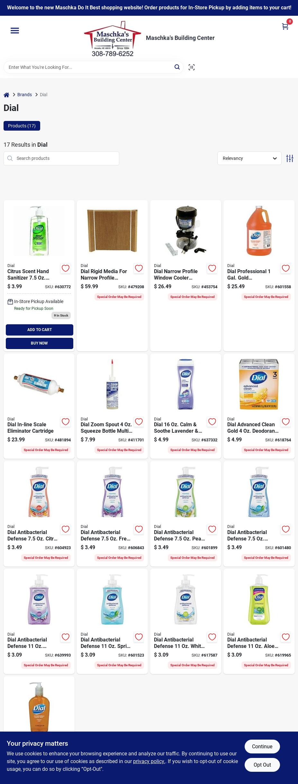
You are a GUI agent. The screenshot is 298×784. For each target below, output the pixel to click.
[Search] (177, 66)
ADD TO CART (39, 329)
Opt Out (262, 765)
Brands (24, 94)
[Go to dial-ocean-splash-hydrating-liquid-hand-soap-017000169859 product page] (39, 621)
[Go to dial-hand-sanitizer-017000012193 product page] (39, 275)
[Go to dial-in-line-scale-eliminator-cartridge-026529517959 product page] (39, 406)
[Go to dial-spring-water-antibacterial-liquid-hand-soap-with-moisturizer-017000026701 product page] (112, 621)
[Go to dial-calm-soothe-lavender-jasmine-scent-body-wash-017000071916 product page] (185, 406)
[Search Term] (94, 67)
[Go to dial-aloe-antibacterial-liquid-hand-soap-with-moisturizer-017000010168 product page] (258, 621)
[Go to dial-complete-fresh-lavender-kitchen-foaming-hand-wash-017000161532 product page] (112, 514)
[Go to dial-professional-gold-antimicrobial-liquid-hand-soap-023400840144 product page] (39, 729)
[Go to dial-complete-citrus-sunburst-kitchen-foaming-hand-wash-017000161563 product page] (39, 514)
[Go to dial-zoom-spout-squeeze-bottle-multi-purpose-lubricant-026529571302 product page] (112, 406)
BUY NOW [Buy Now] (39, 343)
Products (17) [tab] (22, 125)
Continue (262, 746)
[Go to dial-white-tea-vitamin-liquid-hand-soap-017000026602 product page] (185, 621)
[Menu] (15, 30)
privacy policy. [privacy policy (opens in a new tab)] (149, 761)
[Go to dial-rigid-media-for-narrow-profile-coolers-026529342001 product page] (112, 275)
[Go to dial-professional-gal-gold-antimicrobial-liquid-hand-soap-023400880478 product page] (258, 275)
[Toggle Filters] (289, 158)
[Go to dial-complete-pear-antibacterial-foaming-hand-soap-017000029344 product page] (185, 514)
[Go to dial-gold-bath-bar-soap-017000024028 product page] (258, 406)
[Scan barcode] (191, 67)
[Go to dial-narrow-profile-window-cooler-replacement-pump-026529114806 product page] (185, 275)
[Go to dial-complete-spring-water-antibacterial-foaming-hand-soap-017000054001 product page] (258, 514)
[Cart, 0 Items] (285, 26)
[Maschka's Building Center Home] (112, 38)
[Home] (6, 94)
